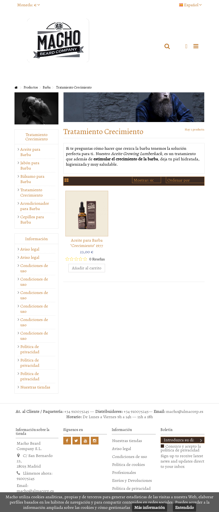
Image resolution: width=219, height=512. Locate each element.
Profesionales (124, 472)
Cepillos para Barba (32, 219)
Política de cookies (128, 464)
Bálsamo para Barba (32, 179)
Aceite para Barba (30, 152)
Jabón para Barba (29, 165)
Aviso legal (29, 249)
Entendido (184, 507)
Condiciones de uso (34, 268)
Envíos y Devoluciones (132, 480)
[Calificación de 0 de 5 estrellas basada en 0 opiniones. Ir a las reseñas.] (85, 259)
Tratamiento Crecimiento (31, 192)
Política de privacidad (29, 349)
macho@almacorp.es (35, 491)
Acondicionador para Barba (34, 206)
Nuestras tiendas (35, 387)
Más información (149, 507)
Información (36, 239)
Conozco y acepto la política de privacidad (181, 448)
